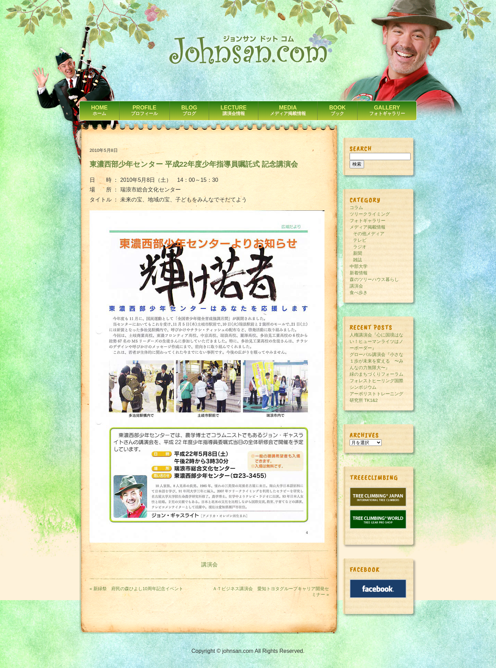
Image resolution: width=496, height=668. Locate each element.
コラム (356, 207)
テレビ (359, 240)
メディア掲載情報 (367, 227)
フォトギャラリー (367, 220)
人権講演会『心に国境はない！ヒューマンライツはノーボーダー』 (376, 341)
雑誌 (357, 259)
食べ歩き (359, 292)
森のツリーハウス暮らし (374, 279)
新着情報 (359, 272)
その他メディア (368, 233)
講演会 (209, 564)
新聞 (357, 253)
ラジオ (359, 246)
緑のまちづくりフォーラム (376, 374)
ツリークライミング (370, 214)
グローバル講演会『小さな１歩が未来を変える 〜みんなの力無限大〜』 (376, 361)
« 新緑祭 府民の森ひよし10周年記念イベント (136, 588)
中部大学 (359, 266)
